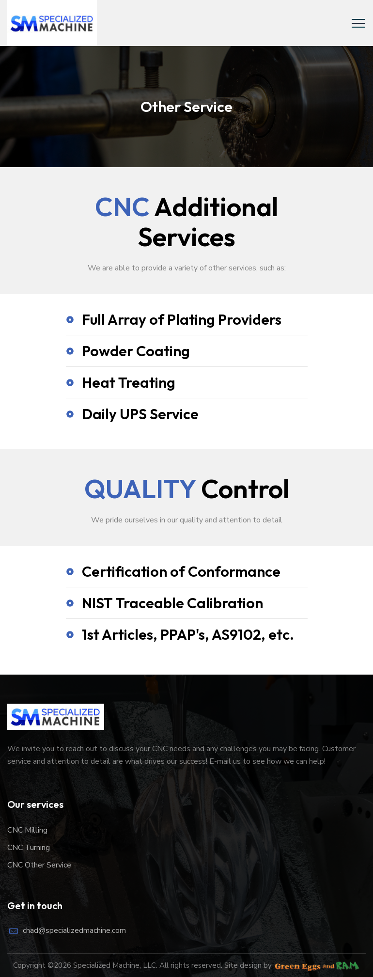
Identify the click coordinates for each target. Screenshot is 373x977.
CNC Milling (27, 830)
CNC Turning (28, 847)
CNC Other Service (39, 865)
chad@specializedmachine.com (74, 930)
